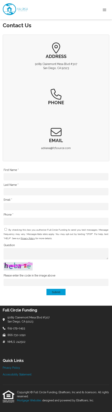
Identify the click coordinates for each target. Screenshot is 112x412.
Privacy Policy (28, 238)
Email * (8, 199)
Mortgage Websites (29, 400)
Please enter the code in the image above (29, 275)
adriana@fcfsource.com (56, 148)
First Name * (11, 169)
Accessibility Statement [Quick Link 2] (17, 374)
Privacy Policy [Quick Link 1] (11, 367)
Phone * (8, 214)
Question (9, 245)
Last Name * (11, 184)
